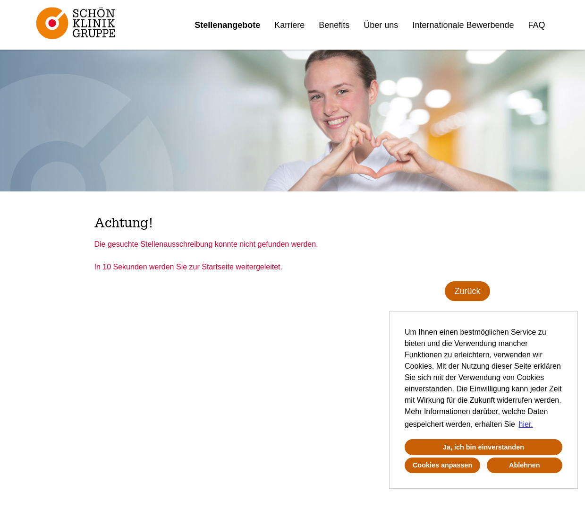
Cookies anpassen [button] (442, 465)
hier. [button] (526, 424)
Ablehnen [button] (524, 465)
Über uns (381, 25)
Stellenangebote (227, 25)
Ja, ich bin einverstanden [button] (483, 447)
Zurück (467, 291)
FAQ (536, 25)
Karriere (289, 25)
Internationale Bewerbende (463, 25)
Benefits (334, 25)
